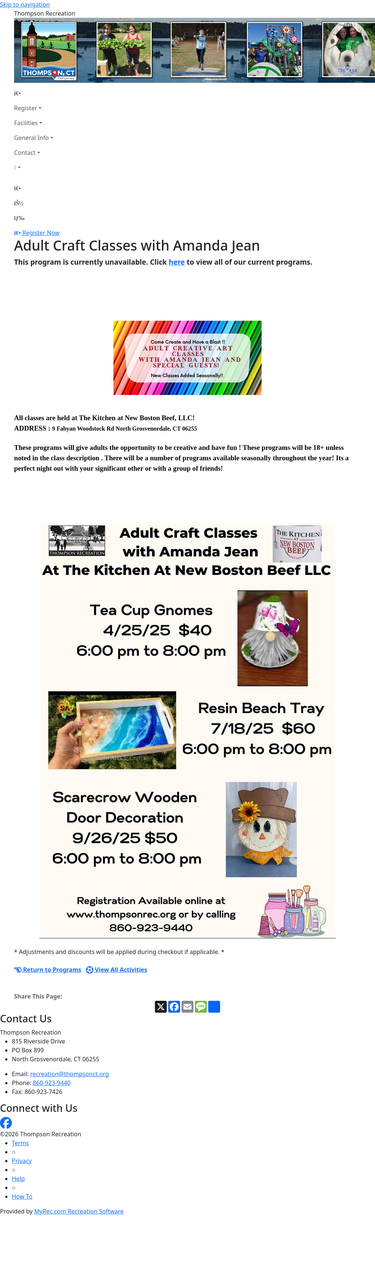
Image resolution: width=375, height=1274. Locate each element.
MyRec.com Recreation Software (78, 1211)
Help (18, 1179)
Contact (25, 152)
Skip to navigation (25, 4)
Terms (20, 1143)
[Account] (33, 167)
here (177, 262)
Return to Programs (47, 970)
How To (22, 1196)
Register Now (40, 233)
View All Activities (116, 970)
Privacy (21, 1161)
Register (25, 108)
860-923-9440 (52, 1083)
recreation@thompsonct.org (69, 1074)
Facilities (26, 123)
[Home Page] (33, 93)
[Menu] (19, 217)
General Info (31, 138)
